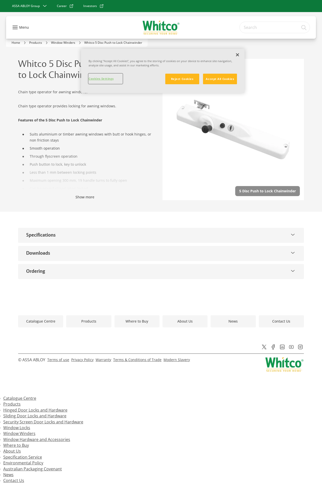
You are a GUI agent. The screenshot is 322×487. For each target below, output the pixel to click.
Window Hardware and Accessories (36, 439)
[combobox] (274, 27)
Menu (24, 27)
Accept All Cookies (220, 79)
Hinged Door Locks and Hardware (35, 410)
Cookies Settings (101, 78)
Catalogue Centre (19, 398)
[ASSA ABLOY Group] (30, 6)
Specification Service (22, 457)
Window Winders (19, 433)
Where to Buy (16, 445)
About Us (12, 451)
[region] (163, 71)
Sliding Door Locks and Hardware (34, 416)
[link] (65, 6)
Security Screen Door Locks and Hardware (43, 422)
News (8, 474)
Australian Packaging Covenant (32, 469)
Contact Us (13, 480)
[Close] (237, 54)
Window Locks (16, 427)
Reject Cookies (182, 79)
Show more (84, 197)
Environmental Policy (23, 463)
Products (12, 404)
